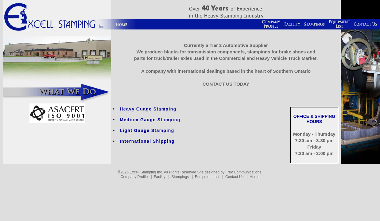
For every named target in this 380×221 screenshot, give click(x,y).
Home (254, 177)
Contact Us (234, 177)
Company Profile (134, 177)
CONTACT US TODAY (226, 84)
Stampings (180, 177)
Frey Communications (243, 172)
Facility (159, 177)
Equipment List (207, 177)
